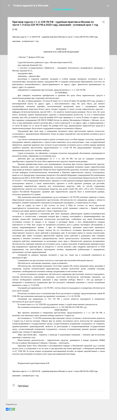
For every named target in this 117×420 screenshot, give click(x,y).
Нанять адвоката (63, 9)
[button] (103, 22)
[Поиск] (108, 6)
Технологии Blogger (58, 414)
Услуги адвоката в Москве (30, 5)
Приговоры (23, 386)
